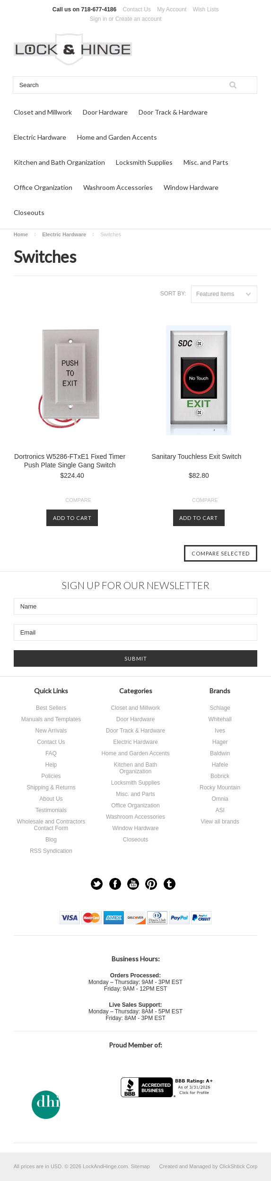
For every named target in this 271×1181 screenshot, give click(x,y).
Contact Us (137, 9)
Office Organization (43, 187)
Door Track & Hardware (173, 112)
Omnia (219, 799)
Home (21, 234)
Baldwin (220, 753)
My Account (171, 9)
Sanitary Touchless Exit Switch (197, 456)
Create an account (138, 19)
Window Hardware (191, 187)
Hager (220, 742)
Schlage (220, 708)
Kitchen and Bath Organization (59, 162)
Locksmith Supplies (144, 162)
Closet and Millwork (43, 112)
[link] (168, 1116)
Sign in (98, 19)
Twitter (97, 884)
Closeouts (29, 212)
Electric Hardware (40, 137)
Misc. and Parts (206, 162)
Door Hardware (105, 112)
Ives (220, 730)
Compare (78, 500)
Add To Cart (72, 518)
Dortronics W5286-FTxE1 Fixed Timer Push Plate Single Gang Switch (69, 461)
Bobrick (219, 776)
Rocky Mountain (220, 787)
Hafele (220, 764)
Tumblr (169, 884)
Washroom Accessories (118, 187)
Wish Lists (206, 9)
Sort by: (173, 293)
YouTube (133, 884)
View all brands (220, 821)
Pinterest (151, 884)
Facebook (115, 884)
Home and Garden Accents (117, 137)
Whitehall (219, 719)
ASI (219, 810)
